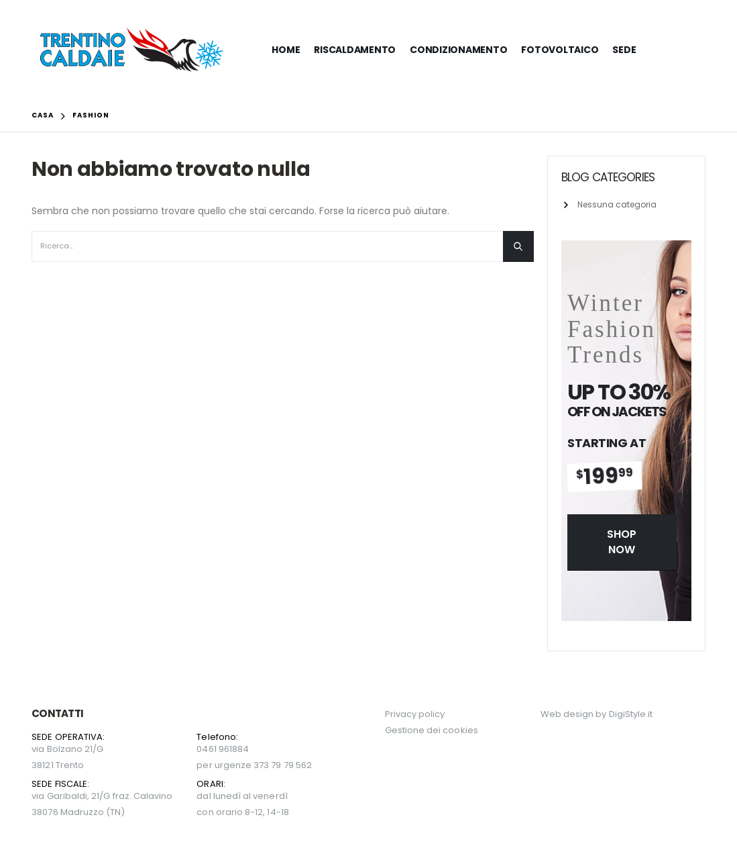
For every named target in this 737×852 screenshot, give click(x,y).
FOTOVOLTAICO (559, 49)
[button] (622, 542)
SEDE (624, 49)
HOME (286, 49)
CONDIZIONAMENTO (458, 49)
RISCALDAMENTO (355, 49)
